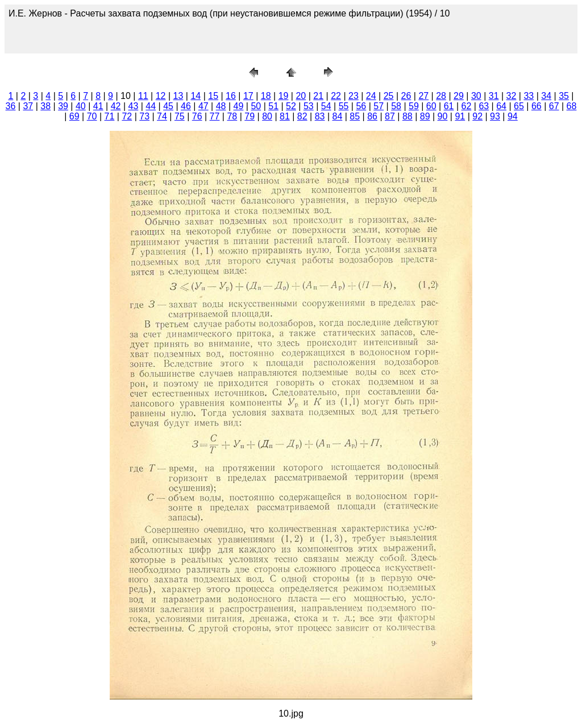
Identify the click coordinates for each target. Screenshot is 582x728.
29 (459, 96)
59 (414, 106)
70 (92, 116)
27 (423, 96)
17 (248, 96)
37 (28, 106)
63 (484, 106)
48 (221, 106)
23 (353, 96)
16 (231, 96)
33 (528, 96)
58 (396, 106)
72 (127, 116)
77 (215, 116)
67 (554, 106)
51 (273, 106)
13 (178, 96)
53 (309, 106)
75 (179, 116)
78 (232, 116)
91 (460, 116)
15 (213, 96)
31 (494, 96)
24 (371, 96)
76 (197, 116)
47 (203, 106)
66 (536, 106)
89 (425, 116)
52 (291, 106)
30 (476, 96)
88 (407, 116)
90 (443, 116)
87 (390, 116)
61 (449, 106)
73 (144, 116)
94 (513, 116)
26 (406, 96)
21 (318, 96)
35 (564, 96)
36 (11, 106)
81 (285, 116)
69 (74, 116)
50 (256, 106)
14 (195, 96)
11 (143, 96)
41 (98, 106)
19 (283, 96)
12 (161, 96)
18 (266, 96)
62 (467, 106)
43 (133, 106)
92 (477, 116)
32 (511, 96)
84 (337, 116)
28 (441, 96)
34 (546, 96)
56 (361, 106)
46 (186, 106)
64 (501, 106)
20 (301, 96)
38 (45, 106)
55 (344, 106)
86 (372, 116)
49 (239, 106)
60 (431, 106)
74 (162, 116)
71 (110, 116)
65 (519, 106)
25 (389, 96)
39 (63, 106)
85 (355, 116)
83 (320, 116)
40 (81, 106)
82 (302, 116)
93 (495, 116)
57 (378, 106)
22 (336, 96)
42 (116, 106)
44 (151, 106)
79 (249, 116)
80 (267, 116)
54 (326, 106)
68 (572, 106)
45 (168, 106)
